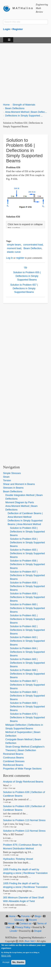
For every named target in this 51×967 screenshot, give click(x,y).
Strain (6, 476)
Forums (25, 916)
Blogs (38, 916)
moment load (14, 248)
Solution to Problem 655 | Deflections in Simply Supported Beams (27, 276)
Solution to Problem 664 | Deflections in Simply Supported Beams (27, 652)
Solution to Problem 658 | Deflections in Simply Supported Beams (27, 586)
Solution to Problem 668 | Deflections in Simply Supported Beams (27, 696)
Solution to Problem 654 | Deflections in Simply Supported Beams (27, 542)
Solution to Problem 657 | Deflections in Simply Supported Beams (24, 288)
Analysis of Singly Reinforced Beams (23, 781)
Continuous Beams (13, 757)
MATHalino (23, 8)
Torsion (7, 480)
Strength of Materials (24, 104)
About (11, 923)
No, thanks (18, 962)
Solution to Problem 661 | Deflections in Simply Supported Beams (27, 619)
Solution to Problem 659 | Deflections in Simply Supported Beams (27, 597)
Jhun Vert (29, 941)
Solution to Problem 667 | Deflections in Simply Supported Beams (27, 685)
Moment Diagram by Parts (19, 502)
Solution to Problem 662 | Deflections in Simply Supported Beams (27, 630)
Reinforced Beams (13, 765)
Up (25, 267)
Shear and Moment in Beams (19, 484)
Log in (9, 258)
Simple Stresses (12, 473)
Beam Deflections (14, 108)
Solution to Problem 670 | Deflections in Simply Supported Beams (27, 717)
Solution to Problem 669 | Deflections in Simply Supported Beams (27, 707)
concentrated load (33, 244)
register (20, 258)
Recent (33, 920)
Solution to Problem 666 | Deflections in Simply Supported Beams (27, 674)
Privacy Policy (22, 927)
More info (6, 956)
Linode (13, 931)
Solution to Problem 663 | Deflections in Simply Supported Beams (27, 641)
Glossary (19, 920)
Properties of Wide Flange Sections (22, 768)
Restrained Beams (13, 754)
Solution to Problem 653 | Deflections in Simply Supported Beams (27, 532)
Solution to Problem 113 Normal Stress (24, 820)
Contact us (25, 923)
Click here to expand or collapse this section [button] (25, 226)
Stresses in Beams (13, 487)
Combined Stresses (13, 761)
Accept (5, 962)
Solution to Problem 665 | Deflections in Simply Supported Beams (27, 663)
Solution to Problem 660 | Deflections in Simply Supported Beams (27, 608)
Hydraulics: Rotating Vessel (18, 859)
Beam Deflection (32, 248)
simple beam (14, 244)
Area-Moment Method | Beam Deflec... (26, 112)
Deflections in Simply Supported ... (24, 115)
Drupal (37, 931)
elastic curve (14, 252)
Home (6, 104)
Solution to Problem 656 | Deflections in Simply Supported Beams (27, 564)
